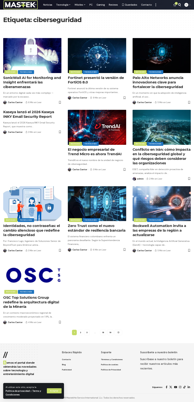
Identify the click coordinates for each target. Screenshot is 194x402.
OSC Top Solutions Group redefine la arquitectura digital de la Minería (31, 302)
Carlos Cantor (15, 102)
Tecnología (26, 72)
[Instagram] (180, 387)
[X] (171, 387)
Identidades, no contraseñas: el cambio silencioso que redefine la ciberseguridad (31, 230)
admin (140, 178)
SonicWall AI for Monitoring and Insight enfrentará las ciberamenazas (32, 82)
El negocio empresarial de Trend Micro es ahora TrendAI (94, 151)
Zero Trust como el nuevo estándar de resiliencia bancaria (96, 228)
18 (103, 332)
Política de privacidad (18, 391)
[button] (54, 390)
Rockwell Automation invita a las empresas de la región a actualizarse (159, 230)
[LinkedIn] (189, 387)
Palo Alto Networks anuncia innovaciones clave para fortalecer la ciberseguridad (158, 82)
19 (110, 332)
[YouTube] (175, 387)
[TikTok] (184, 387)
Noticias (11, 72)
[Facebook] (166, 387)
